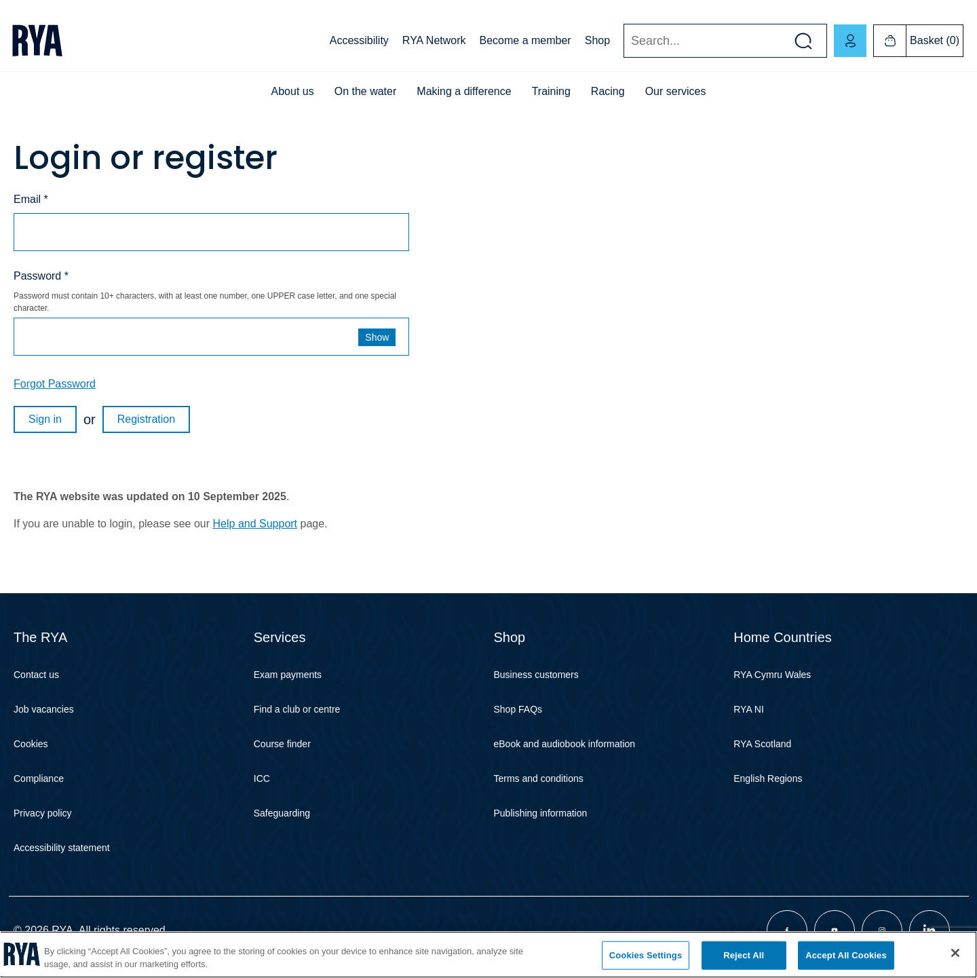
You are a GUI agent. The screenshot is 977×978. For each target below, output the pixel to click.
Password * (41, 276)
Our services (675, 91)
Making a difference (464, 91)
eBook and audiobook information (565, 743)
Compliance (39, 778)
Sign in (45, 419)
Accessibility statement (62, 847)
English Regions (767, 778)
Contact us (36, 674)
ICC (262, 778)
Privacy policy (43, 813)
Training (551, 91)
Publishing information (541, 813)
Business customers (536, 674)
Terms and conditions (538, 778)
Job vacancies (44, 709)
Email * (31, 199)
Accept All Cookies (846, 955)
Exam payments (288, 674)
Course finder (282, 743)
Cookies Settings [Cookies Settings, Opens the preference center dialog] (646, 955)
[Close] (955, 953)
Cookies (31, 743)
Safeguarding (282, 813)
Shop (597, 40)
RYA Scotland (762, 743)
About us (292, 91)
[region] (488, 954)
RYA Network (434, 40)
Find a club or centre (297, 709)
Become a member (525, 40)
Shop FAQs (518, 709)
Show (377, 337)
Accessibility (359, 40)
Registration (146, 419)
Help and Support (255, 523)
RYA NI (748, 709)
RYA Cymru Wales (772, 674)
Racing (608, 91)
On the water (365, 91)
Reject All (743, 955)
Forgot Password (55, 384)
